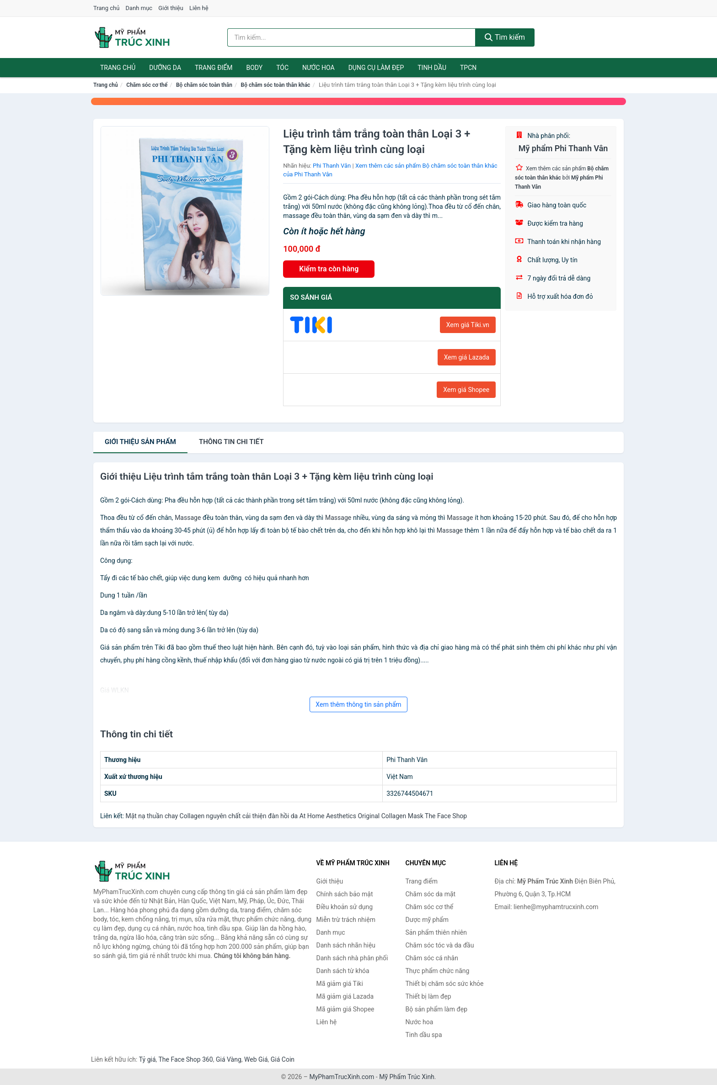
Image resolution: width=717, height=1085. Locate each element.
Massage (188, 517)
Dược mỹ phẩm (427, 919)
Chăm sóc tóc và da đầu (440, 945)
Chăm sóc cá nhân (432, 958)
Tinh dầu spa (424, 1034)
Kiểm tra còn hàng (328, 269)
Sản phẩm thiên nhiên (436, 932)
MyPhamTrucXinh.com (342, 1076)
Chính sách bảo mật (344, 894)
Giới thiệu (170, 8)
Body (254, 67)
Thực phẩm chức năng (438, 970)
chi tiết (231, 442)
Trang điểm (214, 67)
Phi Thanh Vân (332, 165)
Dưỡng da (165, 67)
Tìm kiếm (505, 37)
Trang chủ (106, 8)
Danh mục (139, 8)
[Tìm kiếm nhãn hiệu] (351, 37)
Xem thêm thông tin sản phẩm (358, 704)
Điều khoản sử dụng (344, 906)
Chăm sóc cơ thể (146, 85)
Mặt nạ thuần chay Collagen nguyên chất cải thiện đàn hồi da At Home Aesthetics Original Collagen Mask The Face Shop (296, 816)
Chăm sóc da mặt (431, 894)
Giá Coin (282, 1059)
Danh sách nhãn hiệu (346, 945)
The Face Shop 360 (185, 1059)
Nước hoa (318, 67)
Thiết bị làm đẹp (428, 996)
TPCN (468, 67)
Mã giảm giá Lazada (345, 996)
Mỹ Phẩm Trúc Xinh (406, 1076)
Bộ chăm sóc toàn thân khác (275, 85)
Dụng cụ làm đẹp (376, 67)
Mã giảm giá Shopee (345, 1009)
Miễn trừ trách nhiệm (345, 919)
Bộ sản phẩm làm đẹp (437, 1009)
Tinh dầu (431, 67)
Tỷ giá (147, 1059)
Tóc (282, 67)
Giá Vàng (228, 1059)
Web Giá (256, 1059)
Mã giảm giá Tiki (339, 983)
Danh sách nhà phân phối (352, 958)
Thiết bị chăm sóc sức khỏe (445, 983)
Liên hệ (199, 8)
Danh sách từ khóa (342, 970)
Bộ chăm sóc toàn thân (204, 85)
